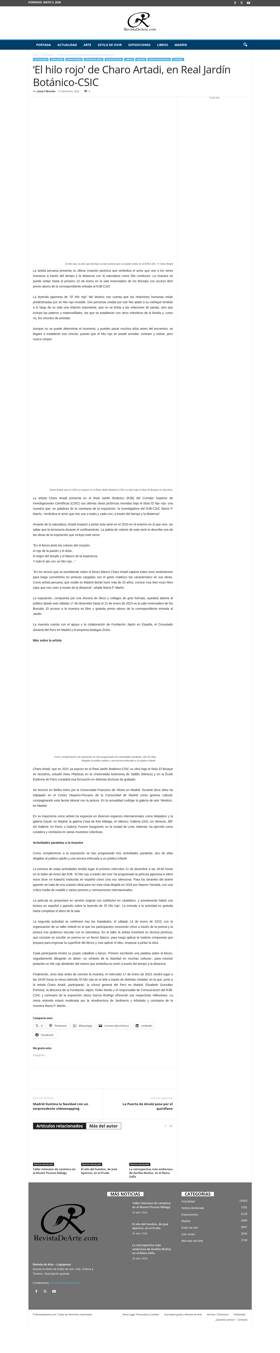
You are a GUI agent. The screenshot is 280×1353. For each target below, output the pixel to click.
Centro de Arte (93, 59)
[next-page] (171, 1154)
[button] (245, 45)
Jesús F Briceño (46, 91)
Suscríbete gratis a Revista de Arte (183, 1342)
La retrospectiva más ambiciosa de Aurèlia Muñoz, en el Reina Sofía (151, 1201)
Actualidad (67, 45)
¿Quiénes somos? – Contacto (231, 1348)
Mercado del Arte (192, 1269)
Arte (87, 45)
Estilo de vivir (110, 45)
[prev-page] (165, 1154)
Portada (43, 45)
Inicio (35, 54)
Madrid (181, 45)
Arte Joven (57, 59)
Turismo (178, 59)
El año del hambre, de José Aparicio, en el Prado (99, 1199)
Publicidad (239, 1342)
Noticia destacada (159, 59)
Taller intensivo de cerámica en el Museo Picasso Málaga (54, 1199)
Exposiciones (139, 45)
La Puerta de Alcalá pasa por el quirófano (147, 1134)
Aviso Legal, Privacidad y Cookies (140, 1342)
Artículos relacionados (60, 1154)
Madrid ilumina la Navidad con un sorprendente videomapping (60, 1134)
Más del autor (103, 1154)
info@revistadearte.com (65, 1311)
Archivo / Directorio (218, 1342)
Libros (162, 45)
